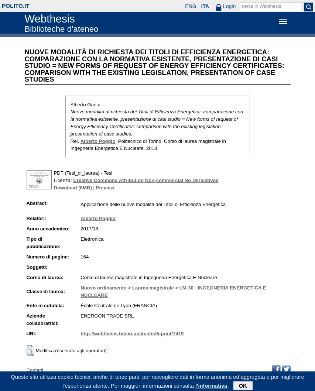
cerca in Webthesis (261, 6)
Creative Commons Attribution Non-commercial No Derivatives (145, 180)
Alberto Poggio (98, 141)
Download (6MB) (73, 188)
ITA (205, 6)
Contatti (35, 370)
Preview (105, 188)
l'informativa (211, 387)
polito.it (16, 6)
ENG (190, 6)
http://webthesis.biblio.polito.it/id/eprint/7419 (132, 333)
